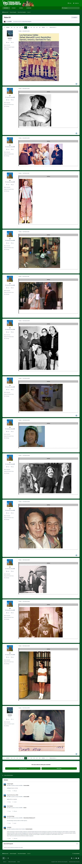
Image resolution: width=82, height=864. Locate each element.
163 (25, 27)
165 (31, 27)
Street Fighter (10, 806)
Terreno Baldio (26, 785)
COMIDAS (9, 827)
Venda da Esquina (29, 829)
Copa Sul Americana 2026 (12, 795)
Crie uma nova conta (23, 768)
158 (11, 27)
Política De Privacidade (12, 861)
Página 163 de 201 (53, 27)
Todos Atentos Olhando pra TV (29, 817)
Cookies (18, 861)
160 (17, 27)
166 (34, 27)
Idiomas (5, 861)
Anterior (7, 27)
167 (36, 27)
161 (19, 27)
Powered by (74, 861)
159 (14, 27)
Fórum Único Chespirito (27, 21)
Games (25, 807)
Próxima (43, 27)
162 (22, 27)
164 (28, 27)
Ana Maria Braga (10, 816)
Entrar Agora (59, 768)
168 (39, 27)
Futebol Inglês (10, 783)
